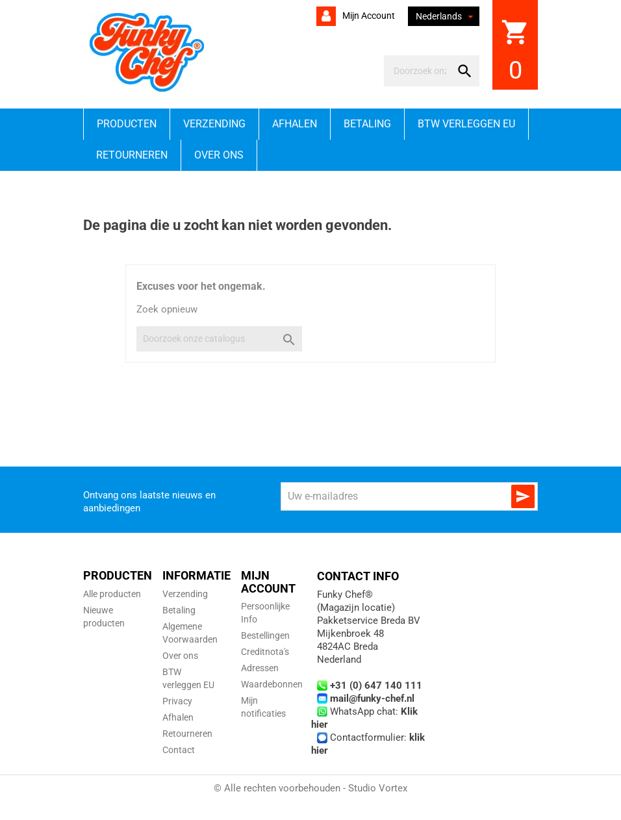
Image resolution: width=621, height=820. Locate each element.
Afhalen (294, 124)
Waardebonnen (272, 684)
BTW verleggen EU (466, 124)
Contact (178, 750)
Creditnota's (265, 652)
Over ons (219, 155)
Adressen (260, 668)
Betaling (367, 124)
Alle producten (112, 594)
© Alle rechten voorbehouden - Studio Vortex (310, 788)
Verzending (214, 124)
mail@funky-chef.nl (372, 698)
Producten (127, 124)
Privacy (177, 701)
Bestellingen (265, 635)
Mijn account (367, 15)
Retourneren (132, 155)
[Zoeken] (420, 70)
